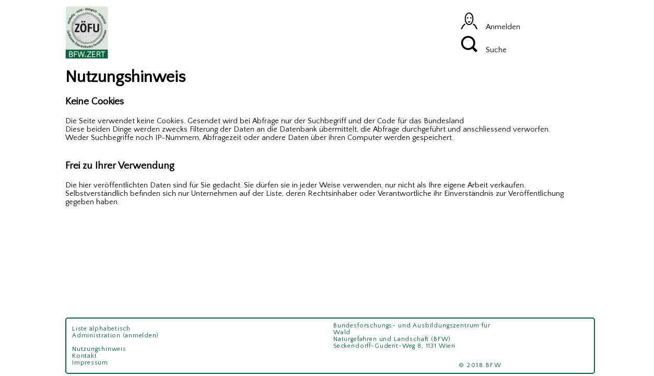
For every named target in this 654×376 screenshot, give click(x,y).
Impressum (90, 362)
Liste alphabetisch (101, 328)
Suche (484, 50)
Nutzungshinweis (99, 349)
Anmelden (490, 27)
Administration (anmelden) (115, 335)
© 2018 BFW (484, 365)
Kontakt (84, 355)
